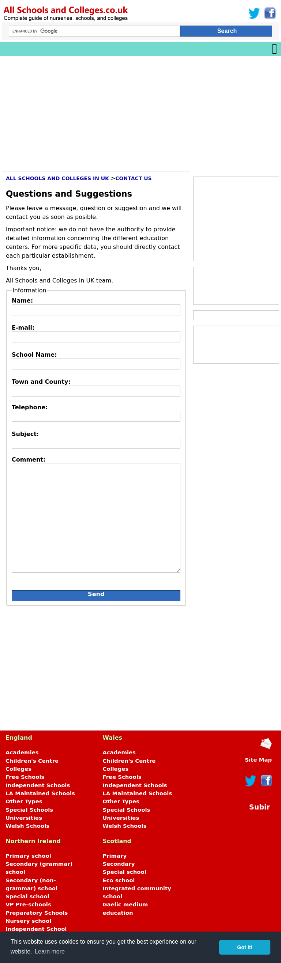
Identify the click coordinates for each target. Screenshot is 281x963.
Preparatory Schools (36, 913)
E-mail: (23, 327)
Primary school (28, 856)
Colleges (18, 769)
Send (96, 594)
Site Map (258, 760)
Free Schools (24, 777)
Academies (22, 752)
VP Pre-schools (28, 904)
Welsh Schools (27, 826)
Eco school (118, 880)
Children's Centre (32, 761)
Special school (27, 896)
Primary (114, 856)
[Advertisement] (140, 111)
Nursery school (28, 921)
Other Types (23, 801)
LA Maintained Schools (40, 793)
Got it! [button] (244, 947)
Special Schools (29, 810)
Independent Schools (37, 785)
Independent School (36, 929)
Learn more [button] (50, 951)
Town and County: (41, 381)
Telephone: (30, 407)
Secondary (118, 864)
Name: (22, 300)
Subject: (25, 434)
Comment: (28, 459)
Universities (23, 818)
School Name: (34, 354)
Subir (259, 807)
